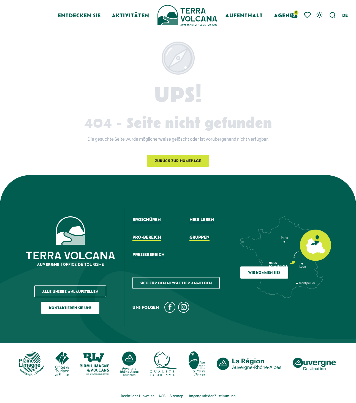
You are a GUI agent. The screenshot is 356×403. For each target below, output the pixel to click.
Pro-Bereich (146, 237)
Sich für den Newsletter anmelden (176, 283)
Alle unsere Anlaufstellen (70, 291)
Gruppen (199, 237)
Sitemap (176, 396)
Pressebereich (148, 254)
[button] (333, 15)
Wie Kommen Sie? (264, 272)
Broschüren (146, 219)
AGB (162, 396)
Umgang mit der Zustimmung (211, 396)
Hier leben (201, 219)
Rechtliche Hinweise (137, 396)
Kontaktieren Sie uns (70, 308)
